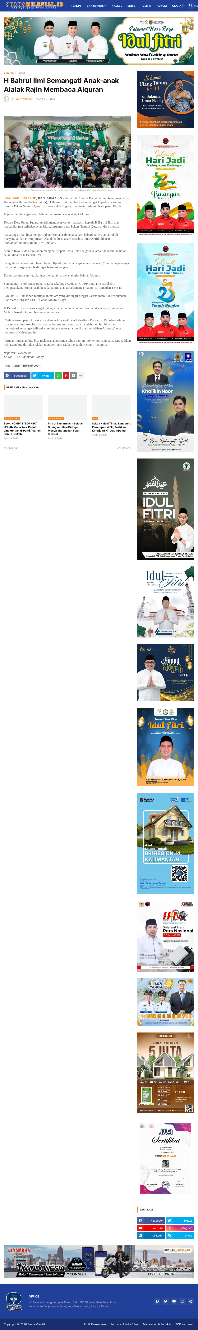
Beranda (9, 72)
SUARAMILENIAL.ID (20, 198)
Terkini (76, 5)
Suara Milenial (36, 1324)
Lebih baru (12, 448)
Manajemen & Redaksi (157, 1324)
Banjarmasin (96, 5)
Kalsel (117, 5)
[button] (181, 6)
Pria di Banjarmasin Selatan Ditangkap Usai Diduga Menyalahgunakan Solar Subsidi (66, 429)
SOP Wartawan (184, 1324)
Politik (146, 5)
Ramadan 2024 (31, 365)
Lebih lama (122, 448)
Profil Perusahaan (95, 1324)
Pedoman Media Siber (124, 1324)
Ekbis (131, 5)
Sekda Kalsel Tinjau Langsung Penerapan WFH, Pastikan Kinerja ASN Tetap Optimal (111, 427)
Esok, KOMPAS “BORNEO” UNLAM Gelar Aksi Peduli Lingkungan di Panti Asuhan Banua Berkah (22, 429)
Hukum (162, 5)
